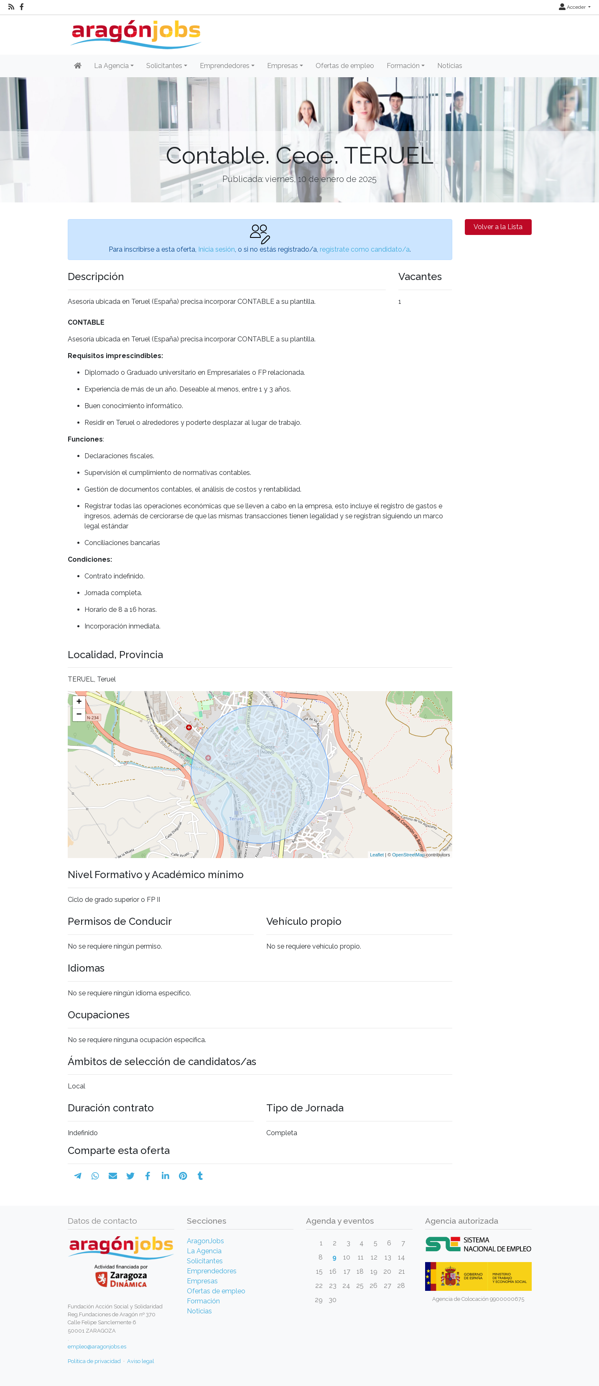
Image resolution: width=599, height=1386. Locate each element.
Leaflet (377, 854)
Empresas (202, 1281)
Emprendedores (212, 1271)
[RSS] (11, 7)
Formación (203, 1301)
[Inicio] (135, 31)
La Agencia (204, 1251)
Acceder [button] (573, 7)
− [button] (79, 715)
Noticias (449, 66)
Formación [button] (403, 66)
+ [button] (79, 702)
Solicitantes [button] (164, 66)
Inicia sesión (216, 249)
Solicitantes (205, 1261)
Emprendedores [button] (225, 66)
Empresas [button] (282, 66)
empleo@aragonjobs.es (97, 1346)
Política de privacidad (94, 1361)
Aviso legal (140, 1361)
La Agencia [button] (111, 66)
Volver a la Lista (498, 227)
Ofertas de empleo (345, 66)
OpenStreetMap (408, 854)
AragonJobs (205, 1241)
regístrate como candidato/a (365, 249)
